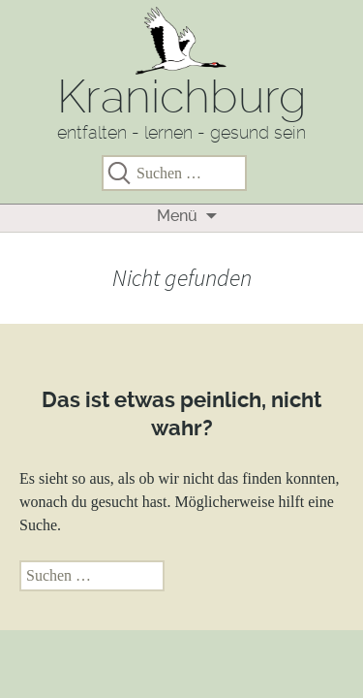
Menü (177, 215)
